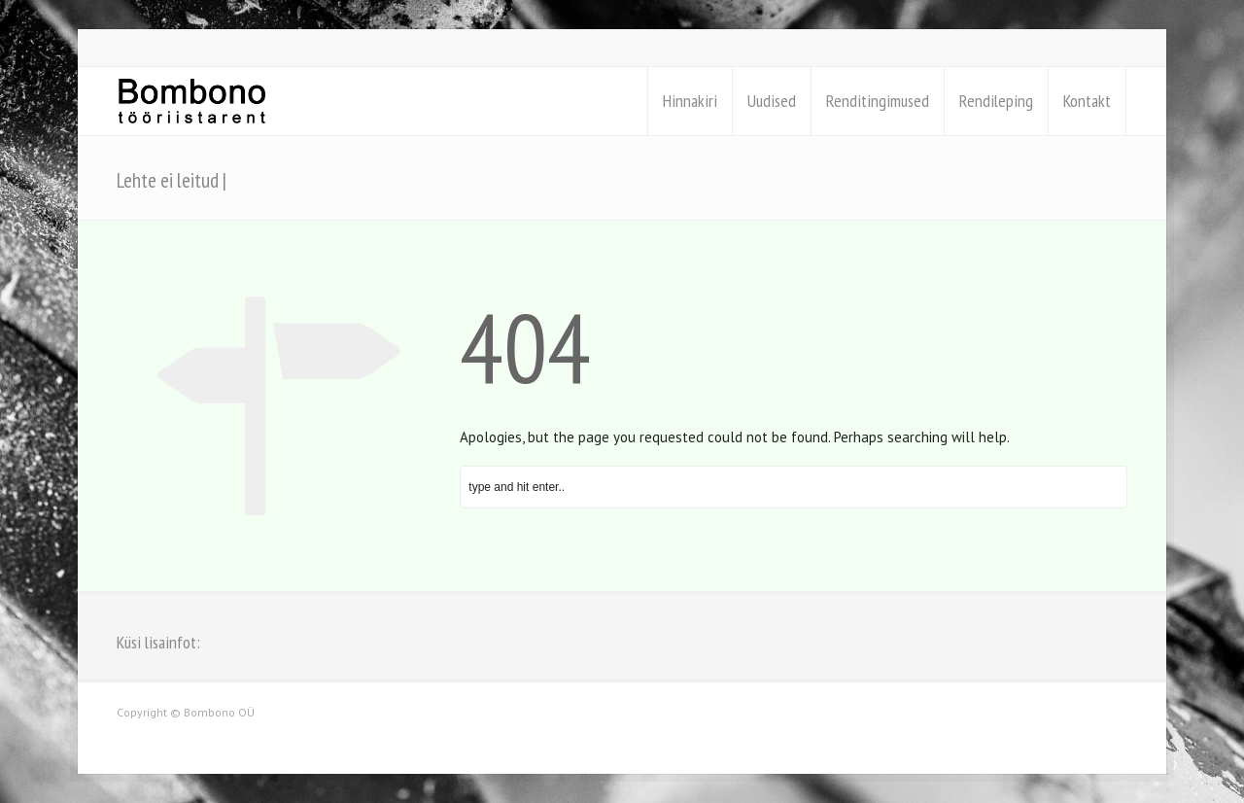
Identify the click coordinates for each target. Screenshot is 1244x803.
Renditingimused (877, 100)
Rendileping (996, 100)
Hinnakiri (690, 100)
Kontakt (1087, 100)
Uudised (771, 100)
